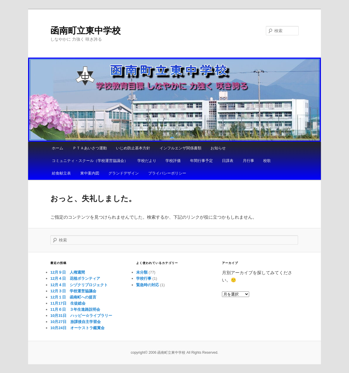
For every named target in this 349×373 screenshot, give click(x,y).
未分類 (142, 272)
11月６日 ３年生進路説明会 (75, 309)
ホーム (57, 148)
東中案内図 (89, 173)
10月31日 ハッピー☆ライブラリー (81, 315)
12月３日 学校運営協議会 (73, 291)
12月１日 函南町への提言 (73, 297)
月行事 (248, 160)
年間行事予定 (201, 160)
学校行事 (143, 278)
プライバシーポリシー (167, 173)
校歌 (267, 160)
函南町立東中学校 (85, 30)
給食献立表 (61, 173)
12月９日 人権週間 (67, 272)
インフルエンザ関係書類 (180, 148)
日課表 (227, 160)
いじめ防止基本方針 (133, 148)
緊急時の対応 (147, 285)
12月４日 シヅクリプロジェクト (79, 285)
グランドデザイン (123, 173)
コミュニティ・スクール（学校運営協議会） (90, 160)
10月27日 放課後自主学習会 (75, 322)
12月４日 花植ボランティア (75, 278)
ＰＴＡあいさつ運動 (90, 148)
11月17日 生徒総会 (67, 303)
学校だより (146, 160)
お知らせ (218, 148)
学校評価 (173, 160)
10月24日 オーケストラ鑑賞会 (77, 328)
